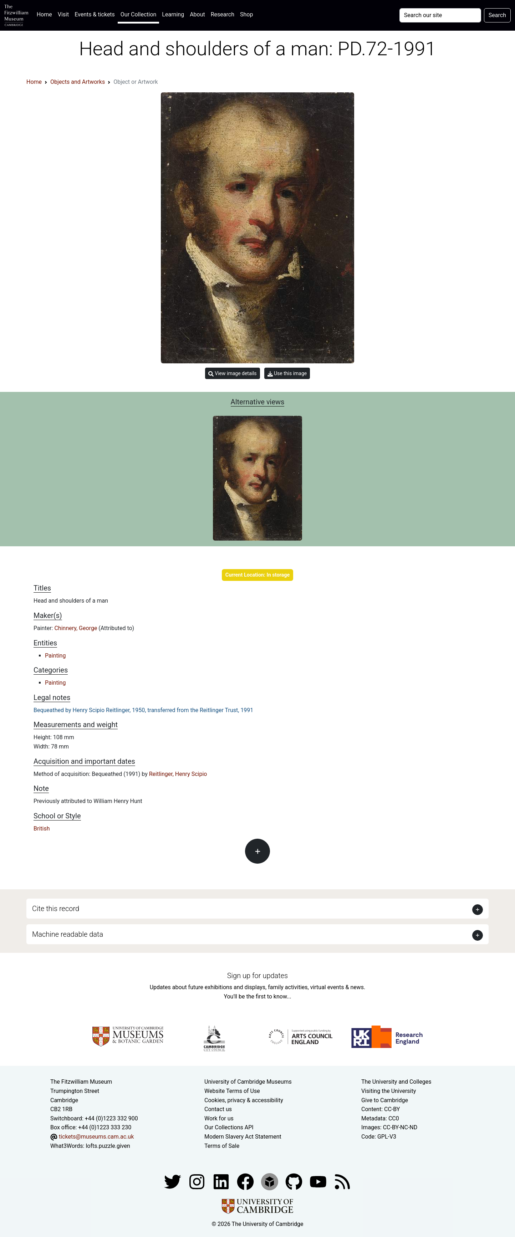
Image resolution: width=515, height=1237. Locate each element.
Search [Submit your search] (497, 15)
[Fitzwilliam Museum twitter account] (173, 1181)
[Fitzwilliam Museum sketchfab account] (270, 1181)
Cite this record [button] (55, 908)
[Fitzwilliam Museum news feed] (342, 1181)
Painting (55, 655)
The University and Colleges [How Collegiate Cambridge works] (396, 1081)
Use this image (287, 373)
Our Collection (138, 14)
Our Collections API (229, 1127)
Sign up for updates (257, 975)
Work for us (219, 1118)
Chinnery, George (76, 628)
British (42, 828)
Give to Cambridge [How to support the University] (384, 1100)
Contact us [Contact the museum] (218, 1109)
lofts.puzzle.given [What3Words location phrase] (108, 1146)
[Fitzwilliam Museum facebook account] (222, 1181)
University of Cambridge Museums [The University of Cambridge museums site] (248, 1081)
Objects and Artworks (77, 81)
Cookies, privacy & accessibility (243, 1100)
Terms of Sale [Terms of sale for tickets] (221, 1146)
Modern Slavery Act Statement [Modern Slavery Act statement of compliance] (242, 1136)
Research (222, 14)
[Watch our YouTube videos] (319, 1181)
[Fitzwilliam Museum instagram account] (197, 1181)
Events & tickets (95, 14)
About (197, 14)
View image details (232, 373)
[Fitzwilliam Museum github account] (294, 1181)
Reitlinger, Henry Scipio (178, 774)
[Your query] (440, 15)
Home (46, 14)
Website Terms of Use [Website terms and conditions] (232, 1091)
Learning (173, 14)
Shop (246, 14)
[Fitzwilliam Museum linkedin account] (246, 1181)
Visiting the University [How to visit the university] (388, 1091)
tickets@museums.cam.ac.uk (96, 1136)
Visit (63, 14)
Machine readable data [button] (67, 934)
